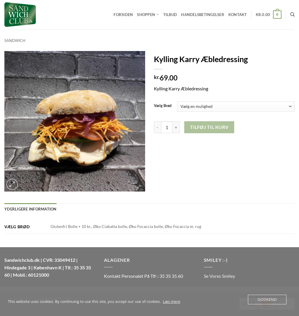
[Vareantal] (167, 127)
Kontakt (237, 14)
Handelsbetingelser (202, 14)
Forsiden (123, 14)
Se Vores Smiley (219, 276)
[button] (268, 14)
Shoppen (148, 14)
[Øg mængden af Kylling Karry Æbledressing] (176, 127)
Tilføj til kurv (209, 127)
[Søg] (292, 14)
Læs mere (171, 301)
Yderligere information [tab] (30, 209)
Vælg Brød (162, 106)
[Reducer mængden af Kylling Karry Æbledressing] (157, 127)
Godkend (267, 299)
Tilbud (170, 14)
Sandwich (14, 40)
